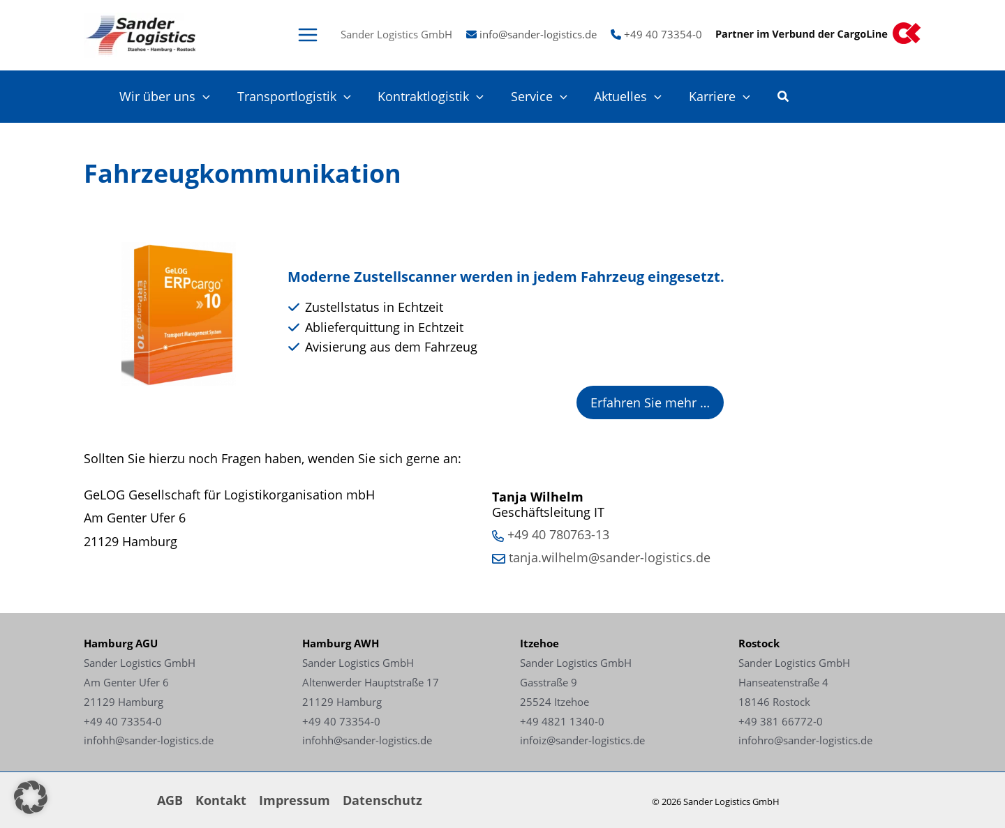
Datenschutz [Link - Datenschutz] (382, 800)
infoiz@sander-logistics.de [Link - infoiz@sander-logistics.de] (582, 740)
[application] (213, 96)
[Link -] (140, 33)
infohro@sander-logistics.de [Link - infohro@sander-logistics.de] (805, 740)
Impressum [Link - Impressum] (294, 800)
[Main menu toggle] (307, 35)
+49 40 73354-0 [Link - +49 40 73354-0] (663, 34)
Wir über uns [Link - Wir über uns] (175, 96)
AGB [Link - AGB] (170, 800)
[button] (783, 97)
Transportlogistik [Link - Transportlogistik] (302, 96)
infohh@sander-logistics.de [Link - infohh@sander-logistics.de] (149, 740)
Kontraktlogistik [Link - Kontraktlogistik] (438, 96)
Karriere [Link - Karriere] (720, 96)
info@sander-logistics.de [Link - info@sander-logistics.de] (538, 34)
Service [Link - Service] (543, 96)
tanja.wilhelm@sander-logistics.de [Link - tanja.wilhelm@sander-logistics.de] (609, 557)
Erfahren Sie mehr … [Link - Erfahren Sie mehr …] (650, 402)
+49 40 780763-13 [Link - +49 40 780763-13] (558, 534)
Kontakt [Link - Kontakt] (220, 800)
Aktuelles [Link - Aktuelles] (630, 96)
